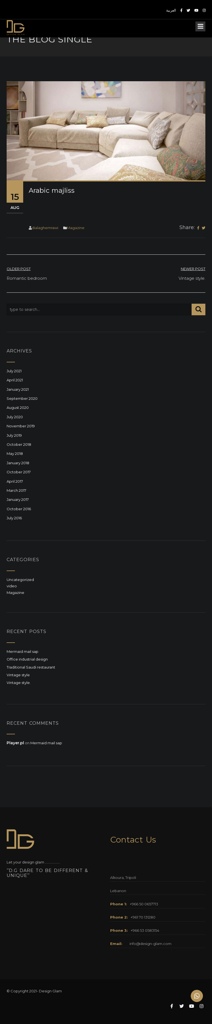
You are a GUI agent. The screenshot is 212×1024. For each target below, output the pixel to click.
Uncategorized (20, 579)
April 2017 (15, 481)
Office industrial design (27, 659)
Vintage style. (19, 682)
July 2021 (14, 371)
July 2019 (14, 435)
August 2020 (18, 407)
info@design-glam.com (150, 943)
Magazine (75, 228)
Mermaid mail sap (22, 651)
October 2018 (19, 444)
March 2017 (16, 490)
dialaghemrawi (45, 228)
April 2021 (15, 380)
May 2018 (15, 453)
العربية (171, 10)
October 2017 (19, 472)
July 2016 (14, 518)
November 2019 (21, 426)
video (12, 586)
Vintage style (18, 675)
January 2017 (18, 499)
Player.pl (15, 742)
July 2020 (15, 417)
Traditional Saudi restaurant (31, 667)
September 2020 (22, 398)
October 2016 (19, 509)
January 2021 (18, 389)
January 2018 (18, 463)
